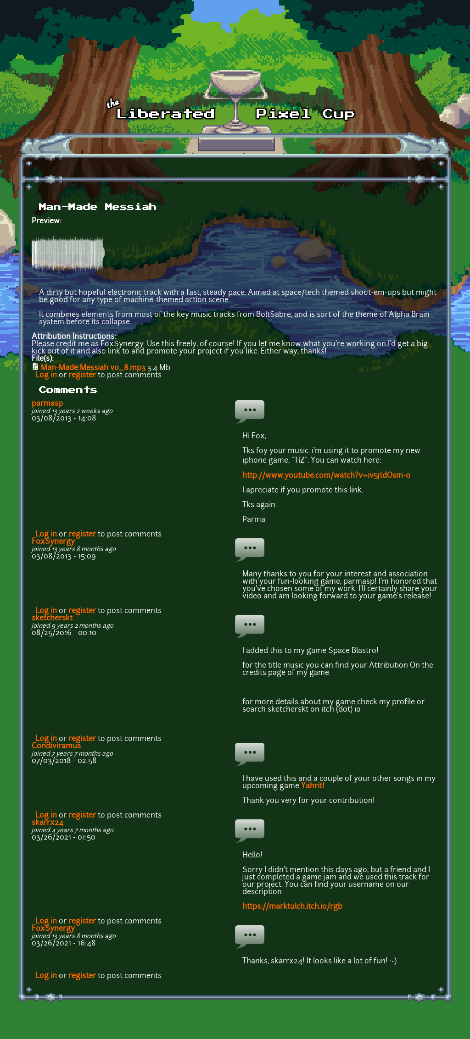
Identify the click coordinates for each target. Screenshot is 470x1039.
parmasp (47, 404)
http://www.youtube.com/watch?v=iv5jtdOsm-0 (326, 476)
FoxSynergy (53, 542)
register (82, 375)
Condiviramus (56, 746)
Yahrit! (313, 786)
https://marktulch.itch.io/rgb (292, 907)
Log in (46, 375)
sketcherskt (52, 618)
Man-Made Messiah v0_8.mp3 (93, 368)
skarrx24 (47, 823)
